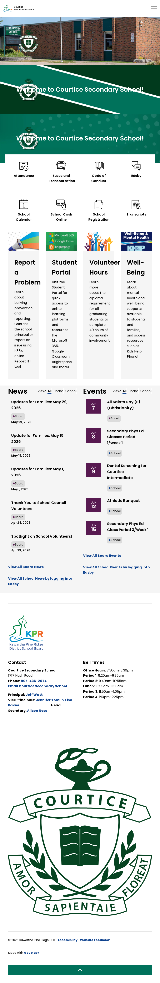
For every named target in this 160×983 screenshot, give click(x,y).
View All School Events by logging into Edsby (116, 570)
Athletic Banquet (123, 500)
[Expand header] (154, 8)
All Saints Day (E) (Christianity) (123, 404)
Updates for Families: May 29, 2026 (39, 404)
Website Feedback (95, 940)
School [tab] (70, 391)
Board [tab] (58, 391)
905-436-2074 (34, 681)
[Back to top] (80, 970)
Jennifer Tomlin (50, 700)
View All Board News (26, 566)
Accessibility (68, 940)
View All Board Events (102, 555)
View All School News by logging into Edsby (40, 581)
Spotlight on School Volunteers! (41, 536)
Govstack (31, 953)
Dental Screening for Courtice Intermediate (126, 471)
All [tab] (49, 391)
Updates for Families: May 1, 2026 (37, 472)
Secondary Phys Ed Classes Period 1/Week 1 (125, 437)
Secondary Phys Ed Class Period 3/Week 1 (128, 526)
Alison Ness (37, 710)
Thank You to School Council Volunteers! (38, 505)
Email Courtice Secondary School (37, 686)
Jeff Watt (34, 694)
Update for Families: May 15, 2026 (38, 438)
